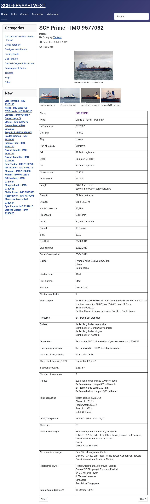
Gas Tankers (11, 58)
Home (4, 14)
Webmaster (53, 14)
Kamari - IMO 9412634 (17, 174)
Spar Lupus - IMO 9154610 (19, 206)
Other (8, 82)
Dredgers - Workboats (16, 49)
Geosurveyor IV (13, 118)
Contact (24, 14)
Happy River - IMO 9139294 (19, 195)
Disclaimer (37, 14)
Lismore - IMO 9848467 (17, 115)
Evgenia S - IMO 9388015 (18, 132)
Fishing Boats (12, 54)
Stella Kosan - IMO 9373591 (19, 192)
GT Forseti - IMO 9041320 (18, 111)
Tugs (7, 77)
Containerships (13, 44)
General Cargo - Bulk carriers (19, 63)
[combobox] (131, 16)
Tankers (9, 72)
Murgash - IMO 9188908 (18, 171)
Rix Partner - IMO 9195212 (19, 167)
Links (14, 14)
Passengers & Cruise (15, 68)
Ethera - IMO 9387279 (16, 122)
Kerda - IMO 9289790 (16, 107)
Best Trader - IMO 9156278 (19, 164)
